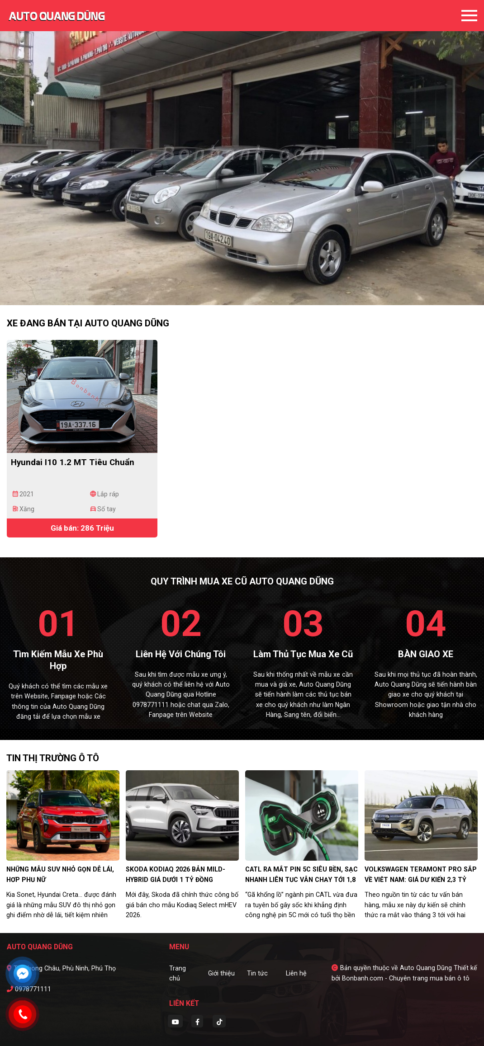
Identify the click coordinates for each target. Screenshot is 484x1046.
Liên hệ (296, 973)
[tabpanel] (242, 152)
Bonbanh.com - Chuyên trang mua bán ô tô (406, 978)
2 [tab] (242, 291)
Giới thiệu (221, 973)
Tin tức (257, 973)
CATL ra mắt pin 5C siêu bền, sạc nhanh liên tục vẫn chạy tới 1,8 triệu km (301, 879)
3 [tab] (251, 291)
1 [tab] (232, 291)
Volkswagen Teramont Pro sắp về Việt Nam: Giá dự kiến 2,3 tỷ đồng (421, 879)
